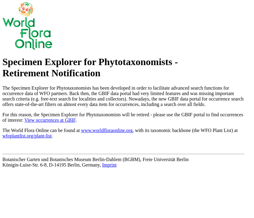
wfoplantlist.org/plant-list (27, 135)
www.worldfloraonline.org (107, 130)
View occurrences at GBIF (50, 120)
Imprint (109, 164)
